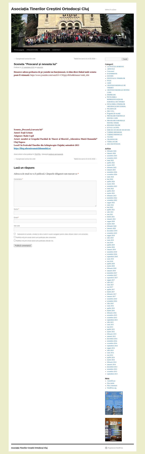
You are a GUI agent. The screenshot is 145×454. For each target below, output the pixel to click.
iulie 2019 (110, 238)
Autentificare (111, 381)
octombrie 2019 (112, 233)
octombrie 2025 (112, 158)
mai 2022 (110, 207)
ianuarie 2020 (111, 228)
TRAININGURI (112, 139)
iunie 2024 (110, 177)
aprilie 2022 (111, 210)
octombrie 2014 (112, 343)
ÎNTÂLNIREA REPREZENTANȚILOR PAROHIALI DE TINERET (116, 99)
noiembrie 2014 (112, 341)
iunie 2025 (110, 160)
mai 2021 (110, 214)
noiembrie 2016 (112, 299)
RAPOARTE (45, 50)
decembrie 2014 (112, 339)
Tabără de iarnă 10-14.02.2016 (85, 59)
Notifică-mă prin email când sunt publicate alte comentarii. (36, 237)
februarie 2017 (111, 294)
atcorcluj (40, 67)
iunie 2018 (110, 259)
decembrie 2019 (112, 231)
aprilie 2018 (111, 264)
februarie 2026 (111, 151)
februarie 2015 (111, 334)
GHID (109, 83)
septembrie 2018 (112, 256)
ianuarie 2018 (111, 271)
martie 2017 (111, 292)
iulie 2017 (110, 282)
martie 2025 (111, 165)
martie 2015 (111, 332)
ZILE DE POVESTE (113, 144)
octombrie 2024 (112, 174)
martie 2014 (111, 360)
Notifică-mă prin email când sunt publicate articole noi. (34, 241)
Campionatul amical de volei (24, 59)
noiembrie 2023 (112, 186)
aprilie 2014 (111, 357)
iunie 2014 (110, 353)
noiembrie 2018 (112, 252)
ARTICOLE (111, 69)
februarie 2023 (111, 196)
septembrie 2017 (112, 278)
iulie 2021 (110, 212)
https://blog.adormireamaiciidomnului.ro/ (32, 148)
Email (16, 217)
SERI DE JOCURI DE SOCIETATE (118, 130)
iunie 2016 (110, 306)
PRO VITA (110, 111)
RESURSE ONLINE (113, 125)
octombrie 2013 (112, 371)
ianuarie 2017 (111, 296)
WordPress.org (111, 388)
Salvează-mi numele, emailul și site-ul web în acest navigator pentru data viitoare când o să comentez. (52, 234)
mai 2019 (110, 242)
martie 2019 (111, 247)
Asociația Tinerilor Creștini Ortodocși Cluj (50, 9)
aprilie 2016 (111, 308)
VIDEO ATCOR (112, 142)
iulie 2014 (110, 350)
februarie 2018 (111, 268)
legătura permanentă (56, 154)
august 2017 (111, 280)
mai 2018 (110, 261)
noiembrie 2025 (112, 156)
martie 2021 (111, 217)
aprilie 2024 (111, 181)
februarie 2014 (111, 362)
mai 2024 (110, 179)
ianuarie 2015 (111, 336)
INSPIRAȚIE (111, 95)
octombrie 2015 (112, 317)
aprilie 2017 (111, 289)
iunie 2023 (110, 188)
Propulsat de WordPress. (115, 448)
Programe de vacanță (113, 113)
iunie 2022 (110, 205)
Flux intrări (110, 383)
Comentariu (18, 179)
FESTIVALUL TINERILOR (116, 78)
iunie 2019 (110, 240)
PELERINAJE (111, 109)
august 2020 (111, 221)
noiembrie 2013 (112, 369)
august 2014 (111, 348)
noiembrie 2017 (112, 273)
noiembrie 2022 (112, 198)
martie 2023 (111, 193)
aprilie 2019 (111, 245)
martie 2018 (111, 266)
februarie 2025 (111, 167)
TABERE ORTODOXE (114, 132)
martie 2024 (111, 184)
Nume (16, 209)
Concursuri (110, 71)
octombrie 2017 (112, 275)
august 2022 (111, 203)
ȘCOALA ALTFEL (113, 127)
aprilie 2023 (111, 191)
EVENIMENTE (112, 74)
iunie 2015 (110, 325)
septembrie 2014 (112, 346)
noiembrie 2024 (112, 172)
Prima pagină (19, 50)
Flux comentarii (112, 385)
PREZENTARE (32, 50)
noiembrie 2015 (112, 315)
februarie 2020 (111, 226)
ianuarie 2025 (111, 170)
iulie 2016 (110, 303)
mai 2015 (110, 327)
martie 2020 (111, 224)
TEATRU (38, 154)
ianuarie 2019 (111, 249)
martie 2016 (111, 310)
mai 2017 (110, 287)
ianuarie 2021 (111, 219)
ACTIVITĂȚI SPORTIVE (115, 67)
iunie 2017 (110, 285)
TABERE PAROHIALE (114, 135)
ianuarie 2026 (111, 153)
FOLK (109, 81)
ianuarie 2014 (111, 364)
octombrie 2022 (112, 200)
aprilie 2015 (111, 329)
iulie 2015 (110, 322)
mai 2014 (110, 355)
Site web (17, 226)
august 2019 (111, 235)
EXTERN (110, 76)
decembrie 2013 (112, 367)
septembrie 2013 (112, 374)
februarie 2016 (111, 313)
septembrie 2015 (112, 320)
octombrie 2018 (112, 254)
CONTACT (56, 50)
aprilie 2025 (111, 163)
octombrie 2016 (112, 301)
